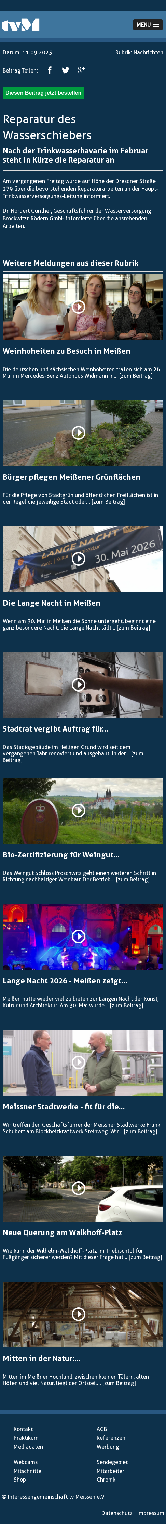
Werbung (108, 1447)
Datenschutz (117, 1513)
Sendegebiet (112, 1462)
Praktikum (26, 1438)
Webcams (26, 1462)
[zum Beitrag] (135, 376)
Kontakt (23, 1429)
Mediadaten (28, 1447)
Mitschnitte (27, 1471)
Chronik (106, 1479)
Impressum (150, 1513)
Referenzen (111, 1438)
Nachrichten (148, 52)
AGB (102, 1429)
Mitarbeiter (110, 1471)
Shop (20, 1479)
